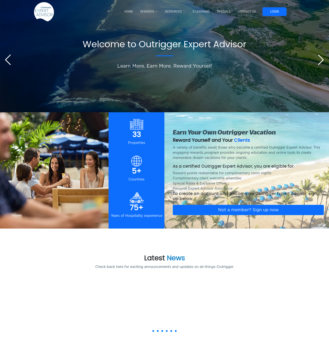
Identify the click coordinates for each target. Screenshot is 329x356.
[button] (153, 331)
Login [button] (274, 11)
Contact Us (247, 11)
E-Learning (201, 11)
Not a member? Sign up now (248, 210)
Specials (224, 11)
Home (129, 11)
